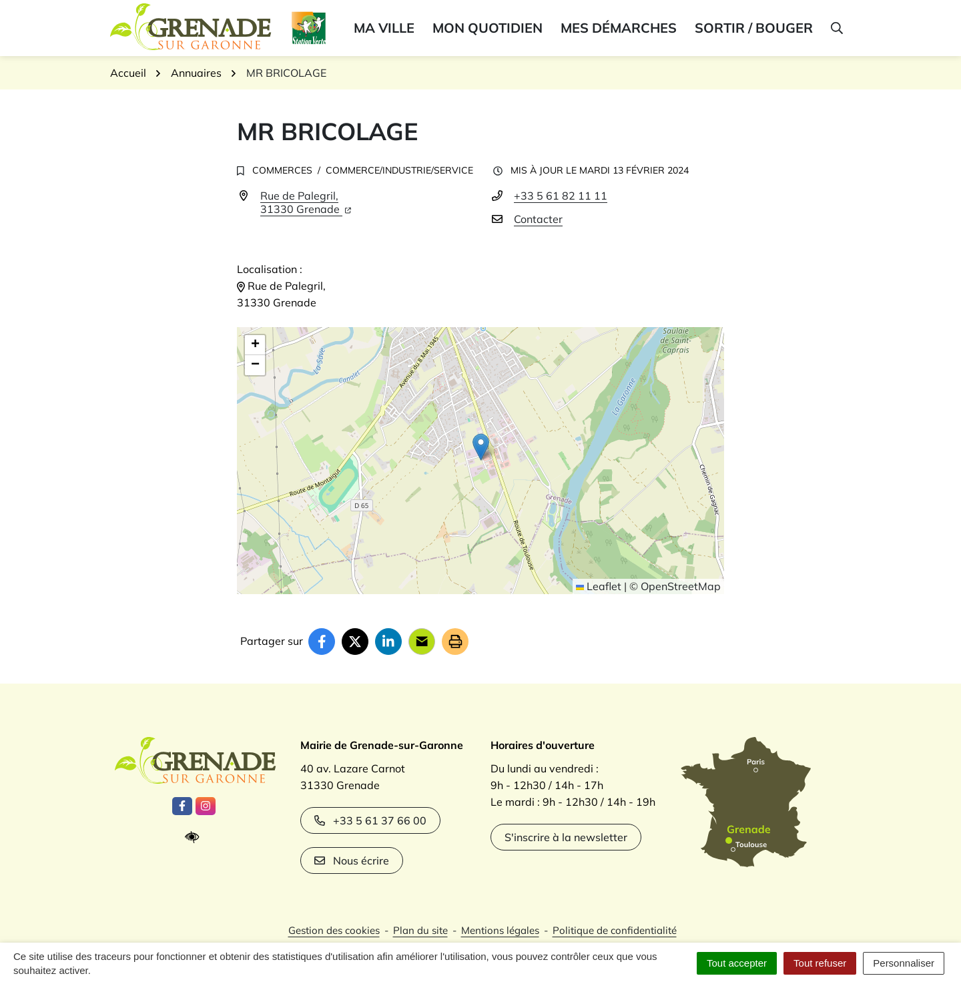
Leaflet (598, 586)
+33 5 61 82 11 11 (560, 195)
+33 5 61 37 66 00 (370, 820)
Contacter (538, 219)
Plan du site (420, 930)
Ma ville (384, 27)
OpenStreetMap (681, 586)
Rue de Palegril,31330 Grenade (305, 202)
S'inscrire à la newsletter (566, 837)
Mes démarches (619, 27)
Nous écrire (351, 860)
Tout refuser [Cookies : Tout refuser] (819, 963)
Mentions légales (500, 930)
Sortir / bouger (754, 27)
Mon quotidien (487, 27)
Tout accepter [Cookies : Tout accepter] (737, 963)
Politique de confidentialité (615, 930)
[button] (836, 28)
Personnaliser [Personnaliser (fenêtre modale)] (903, 963)
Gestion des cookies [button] (334, 930)
